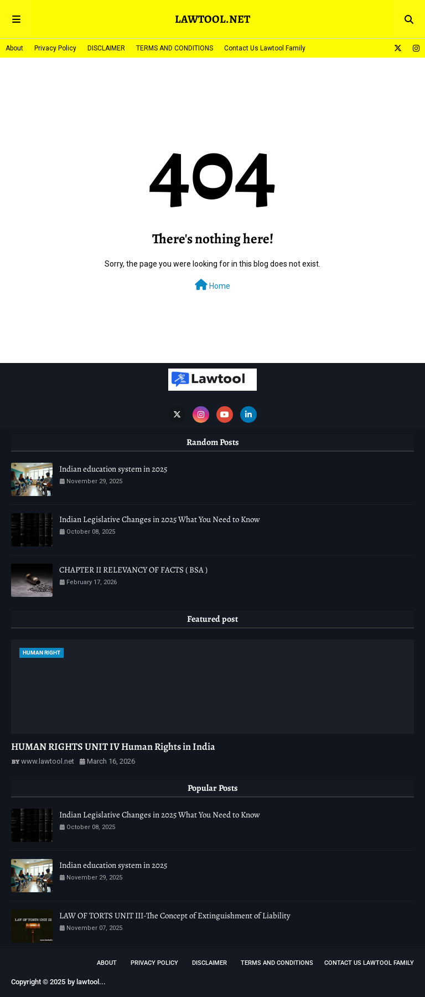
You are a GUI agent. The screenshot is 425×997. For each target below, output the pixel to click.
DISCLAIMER (106, 48)
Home (212, 284)
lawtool (87, 982)
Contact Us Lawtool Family (264, 48)
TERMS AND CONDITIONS (174, 48)
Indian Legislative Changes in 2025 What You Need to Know (159, 519)
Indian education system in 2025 (113, 468)
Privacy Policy (55, 48)
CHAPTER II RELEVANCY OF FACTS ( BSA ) (133, 569)
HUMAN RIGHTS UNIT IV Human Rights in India (113, 746)
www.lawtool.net (47, 761)
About (14, 48)
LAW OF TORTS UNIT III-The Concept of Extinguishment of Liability (175, 915)
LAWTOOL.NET (212, 19)
